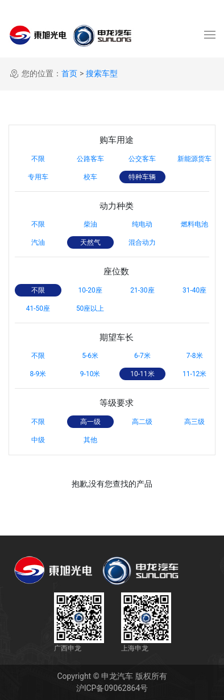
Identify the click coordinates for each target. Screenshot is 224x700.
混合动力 (142, 242)
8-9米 (38, 374)
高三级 (194, 422)
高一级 (90, 422)
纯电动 (142, 224)
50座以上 (90, 308)
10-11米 (142, 374)
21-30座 (142, 290)
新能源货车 (194, 159)
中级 (38, 440)
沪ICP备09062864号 (112, 688)
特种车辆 (142, 177)
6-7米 (142, 356)
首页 (69, 73)
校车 (90, 177)
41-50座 (38, 308)
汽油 (38, 242)
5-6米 (90, 356)
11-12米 (194, 374)
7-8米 (194, 356)
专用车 (38, 177)
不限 (38, 159)
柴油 (90, 224)
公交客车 (142, 159)
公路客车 (90, 159)
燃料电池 (194, 224)
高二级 (142, 422)
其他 (90, 440)
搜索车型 (102, 73)
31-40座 (194, 290)
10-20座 (90, 290)
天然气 (90, 242)
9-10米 (90, 374)
